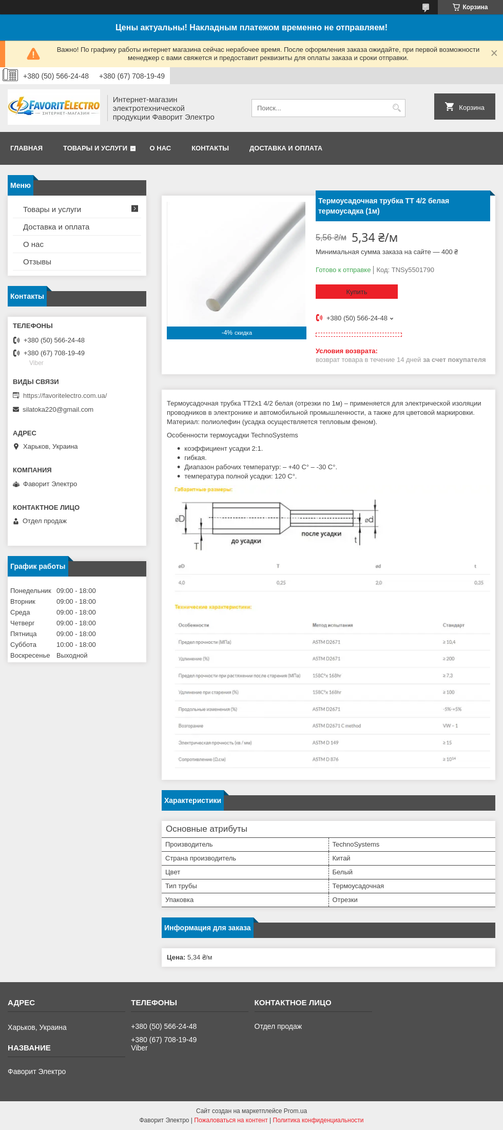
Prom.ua (295, 1111)
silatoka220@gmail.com (58, 409)
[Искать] (396, 108)
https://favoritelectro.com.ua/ (65, 395)
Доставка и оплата (285, 148)
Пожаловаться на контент (230, 1120)
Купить (356, 292)
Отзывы (37, 261)
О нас (160, 148)
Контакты (210, 148)
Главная (26, 148)
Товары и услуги (95, 148)
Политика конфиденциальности (318, 1120)
